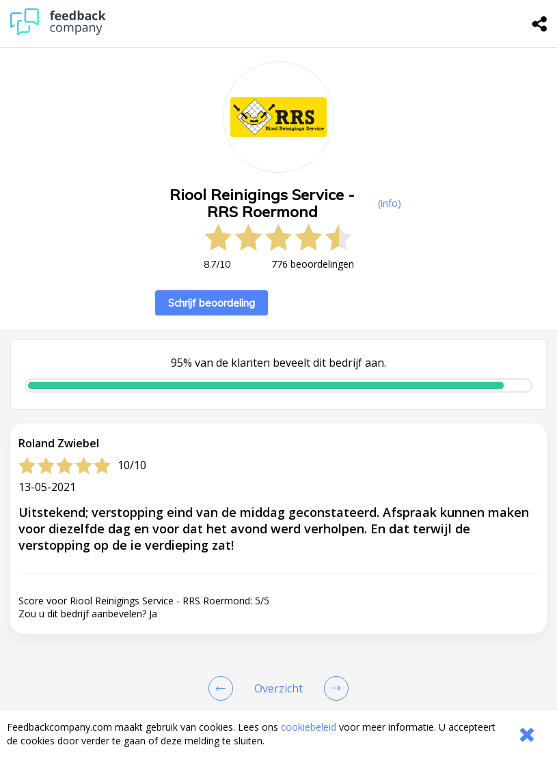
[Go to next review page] (333, 688)
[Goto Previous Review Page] (223, 688)
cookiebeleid (308, 726)
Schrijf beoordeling (211, 302)
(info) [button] (389, 203)
